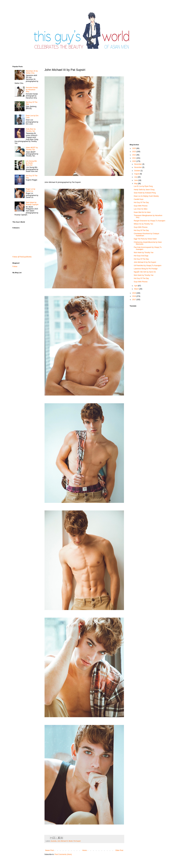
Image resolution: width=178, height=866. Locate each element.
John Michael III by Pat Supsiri (145, 262)
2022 (134, 155)
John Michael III (62, 841)
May (136, 183)
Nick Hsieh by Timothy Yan (143, 252)
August (137, 174)
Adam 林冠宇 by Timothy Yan (32, 148)
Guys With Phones (140, 206)
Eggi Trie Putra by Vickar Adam (145, 239)
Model (71, 841)
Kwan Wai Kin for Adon (142, 212)
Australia (54, 841)
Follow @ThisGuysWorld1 (22, 257)
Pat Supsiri (77, 841)
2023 (134, 152)
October (137, 171)
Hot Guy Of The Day (141, 202)
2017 (134, 300)
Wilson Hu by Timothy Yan (143, 224)
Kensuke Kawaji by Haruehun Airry (32, 90)
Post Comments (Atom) (63, 854)
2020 (134, 161)
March (136, 289)
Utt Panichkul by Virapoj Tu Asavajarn (147, 265)
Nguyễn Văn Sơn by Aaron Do (145, 272)
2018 (134, 296)
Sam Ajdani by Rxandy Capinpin (32, 203)
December (138, 164)
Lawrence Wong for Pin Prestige (145, 269)
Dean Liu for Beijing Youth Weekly (146, 196)
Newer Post (49, 850)
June (136, 180)
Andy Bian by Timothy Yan (31, 130)
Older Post (119, 850)
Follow (15, 266)
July (136, 177)
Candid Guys (138, 199)
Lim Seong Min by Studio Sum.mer (31, 163)
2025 (134, 148)
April (136, 286)
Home (84, 850)
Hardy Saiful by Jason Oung (144, 190)
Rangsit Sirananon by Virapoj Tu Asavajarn (149, 221)
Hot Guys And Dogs (141, 256)
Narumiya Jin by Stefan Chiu (32, 72)
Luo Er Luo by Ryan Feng (143, 186)
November (138, 167)
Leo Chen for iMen (140, 209)
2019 (134, 293)
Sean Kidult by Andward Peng (145, 193)
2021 (134, 158)
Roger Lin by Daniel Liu (30, 190)
